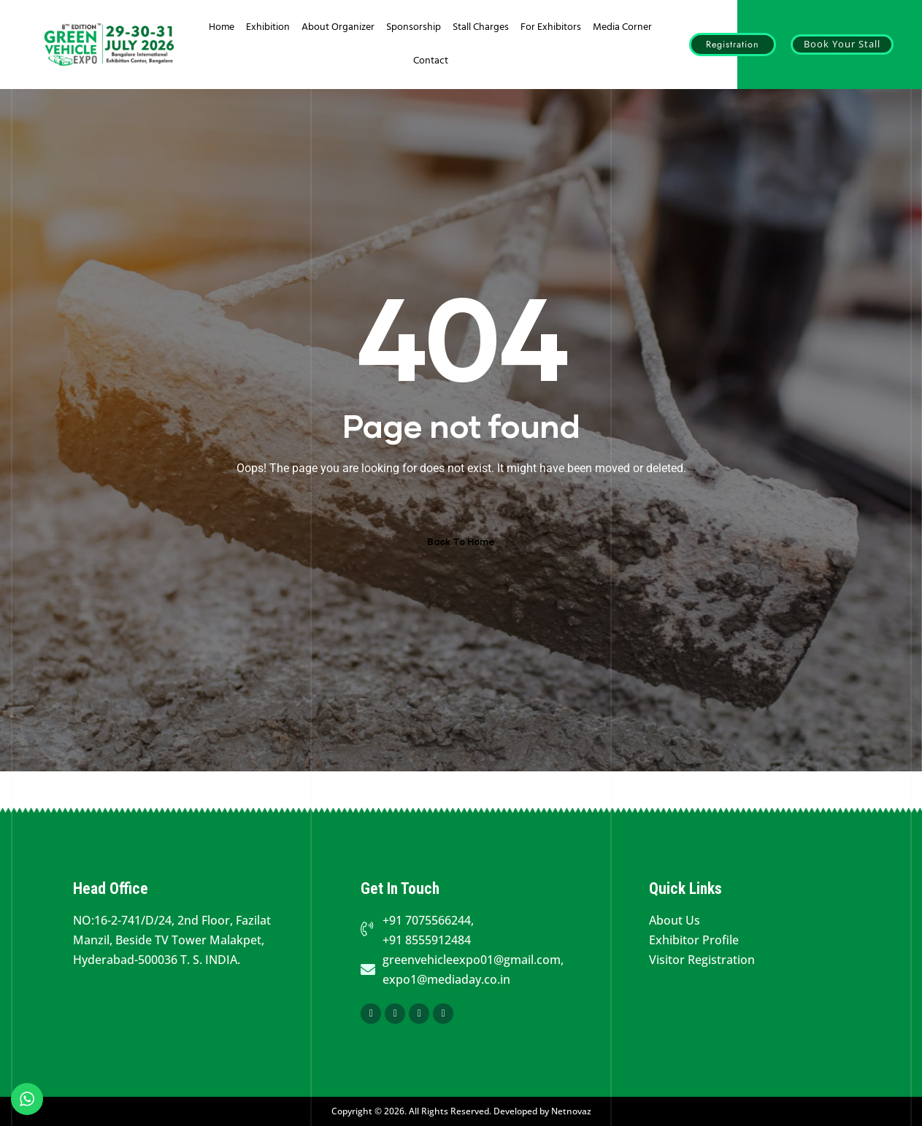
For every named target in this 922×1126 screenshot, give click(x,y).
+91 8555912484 (427, 940)
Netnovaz (571, 1111)
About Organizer (337, 27)
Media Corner (622, 27)
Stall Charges (481, 27)
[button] (732, 45)
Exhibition (268, 27)
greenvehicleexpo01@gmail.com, (473, 960)
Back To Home (461, 541)
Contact (430, 61)
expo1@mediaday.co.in (446, 979)
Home (221, 27)
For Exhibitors (550, 27)
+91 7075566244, (428, 920)
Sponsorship (413, 27)
